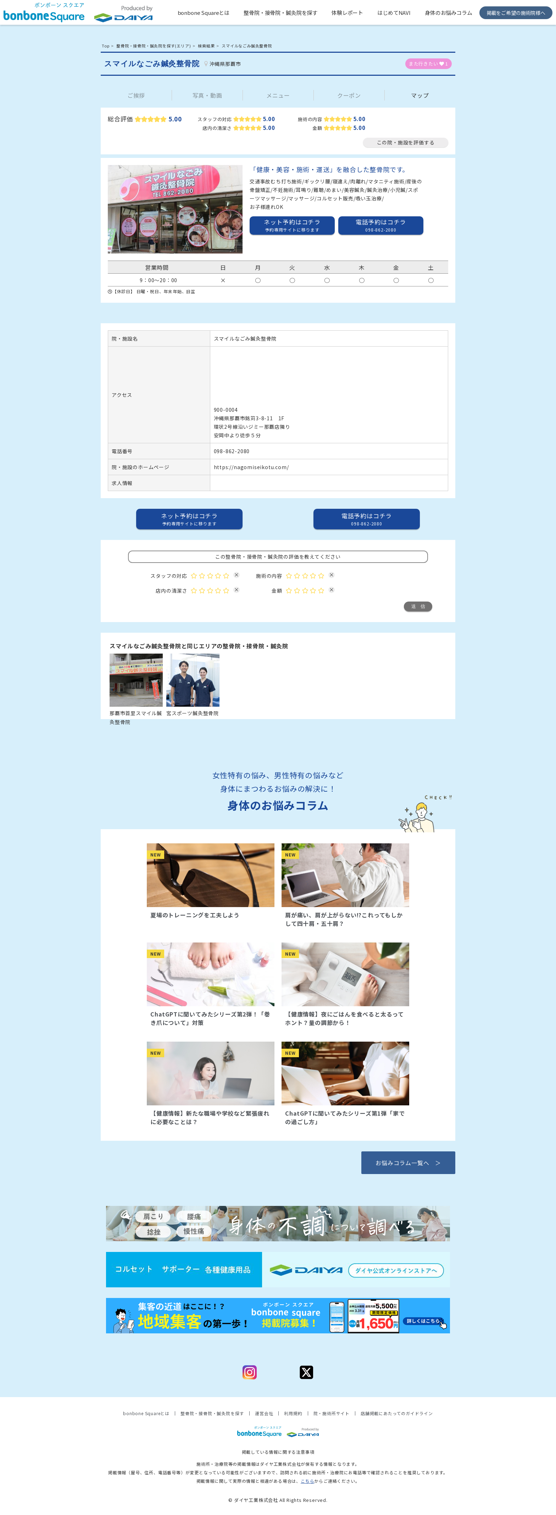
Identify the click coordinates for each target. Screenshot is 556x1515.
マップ (420, 95)
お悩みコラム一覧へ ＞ (408, 1162)
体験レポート (347, 12)
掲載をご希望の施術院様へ (515, 12)
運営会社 (264, 1413)
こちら (307, 1481)
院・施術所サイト (331, 1413)
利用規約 (293, 1413)
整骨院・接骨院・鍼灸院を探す (280, 12)
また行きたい (428, 63)
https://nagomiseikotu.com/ (251, 467)
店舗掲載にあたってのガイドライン (397, 1413)
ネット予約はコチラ (292, 225)
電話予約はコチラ (381, 225)
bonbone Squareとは (204, 12)
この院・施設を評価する (406, 142)
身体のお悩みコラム (448, 12)
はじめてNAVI (394, 12)
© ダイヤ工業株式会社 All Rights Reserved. (278, 1500)
